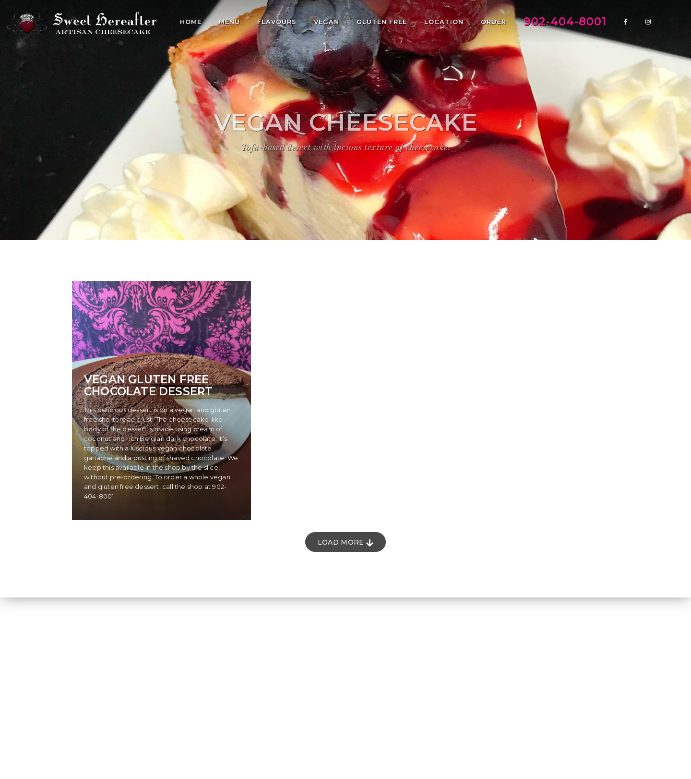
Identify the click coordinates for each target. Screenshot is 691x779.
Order (493, 21)
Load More (345, 542)
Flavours (277, 21)
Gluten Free (382, 21)
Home (191, 21)
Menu (229, 21)
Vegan (326, 21)
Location (444, 21)
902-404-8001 (565, 21)
